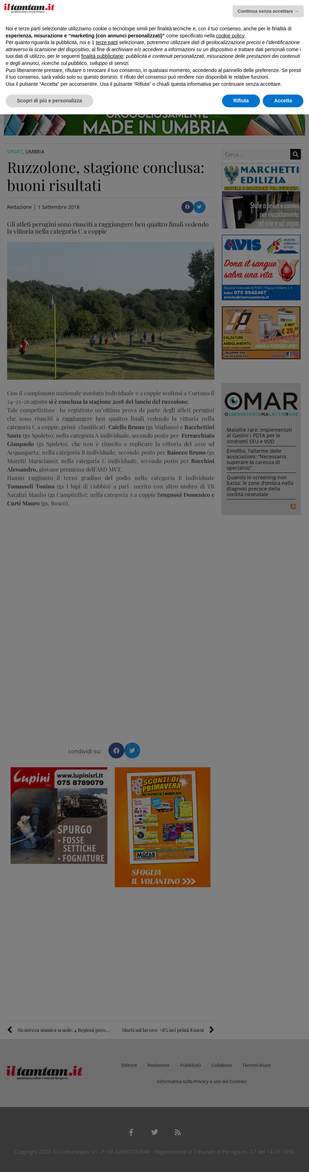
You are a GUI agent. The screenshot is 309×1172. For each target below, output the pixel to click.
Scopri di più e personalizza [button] (49, 100)
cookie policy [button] (230, 35)
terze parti (107, 42)
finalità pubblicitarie (102, 56)
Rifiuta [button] (241, 100)
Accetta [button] (283, 100)
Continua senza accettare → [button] (268, 11)
